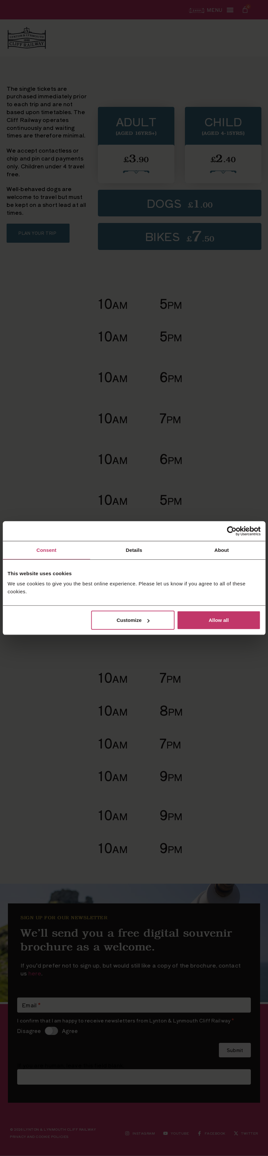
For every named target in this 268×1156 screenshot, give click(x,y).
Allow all (219, 620)
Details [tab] (134, 550)
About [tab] (221, 550)
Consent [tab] (46, 550)
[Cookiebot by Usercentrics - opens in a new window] (231, 531)
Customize (133, 620)
